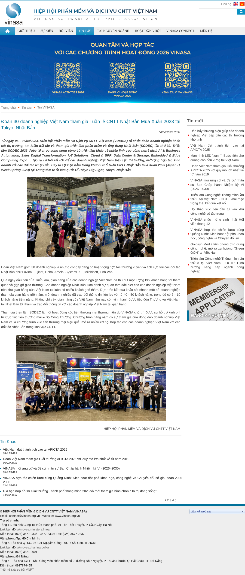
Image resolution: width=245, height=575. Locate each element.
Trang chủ (8, 107)
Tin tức (26, 107)
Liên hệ (226, 4)
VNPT (30, 569)
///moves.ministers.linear (34, 529)
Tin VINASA (46, 107)
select (243, 511)
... (179, 500)
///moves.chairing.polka (33, 547)
